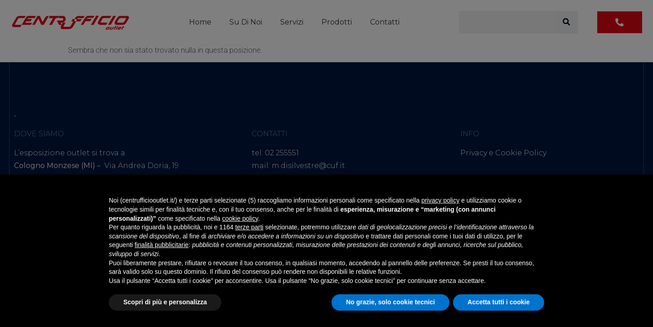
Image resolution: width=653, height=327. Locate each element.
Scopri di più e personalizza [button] (165, 302)
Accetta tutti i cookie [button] (499, 302)
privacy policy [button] (440, 200)
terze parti (249, 227)
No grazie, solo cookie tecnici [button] (390, 302)
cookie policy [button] (240, 218)
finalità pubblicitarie (162, 244)
